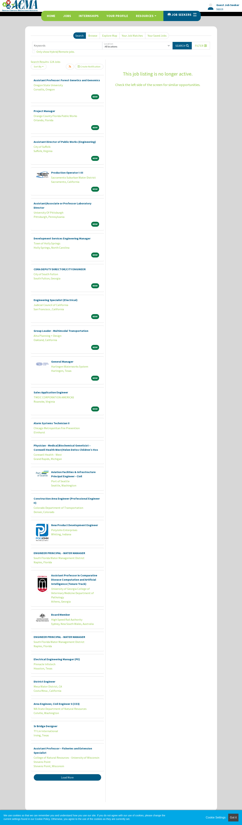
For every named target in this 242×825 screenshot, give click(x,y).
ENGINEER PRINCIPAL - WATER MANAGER (59, 553)
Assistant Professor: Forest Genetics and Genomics (67, 80)
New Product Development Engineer (74, 525)
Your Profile (117, 16)
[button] (201, 46)
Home (51, 16)
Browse (92, 35)
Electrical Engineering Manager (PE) (57, 659)
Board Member (60, 614)
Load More (67, 777)
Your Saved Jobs (157, 35)
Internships (89, 16)
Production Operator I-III (67, 172)
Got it (233, 817)
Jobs (67, 16)
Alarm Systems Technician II (52, 423)
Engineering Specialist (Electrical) (56, 300)
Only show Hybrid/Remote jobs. (55, 51)
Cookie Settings (216, 817)
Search (79, 35)
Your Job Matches (132, 35)
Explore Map (109, 35)
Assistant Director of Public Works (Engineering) (65, 142)
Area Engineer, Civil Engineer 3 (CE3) (57, 704)
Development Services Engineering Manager (62, 238)
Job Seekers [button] (182, 15)
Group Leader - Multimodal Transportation (61, 331)
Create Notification (89, 66)
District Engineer (44, 681)
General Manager (62, 361)
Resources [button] (145, 16)
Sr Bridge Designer (45, 726)
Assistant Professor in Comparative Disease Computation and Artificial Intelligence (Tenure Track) (74, 580)
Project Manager (44, 111)
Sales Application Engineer (51, 392)
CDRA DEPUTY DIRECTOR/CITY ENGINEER (60, 269)
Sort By (38, 66)
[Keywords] (67, 46)
